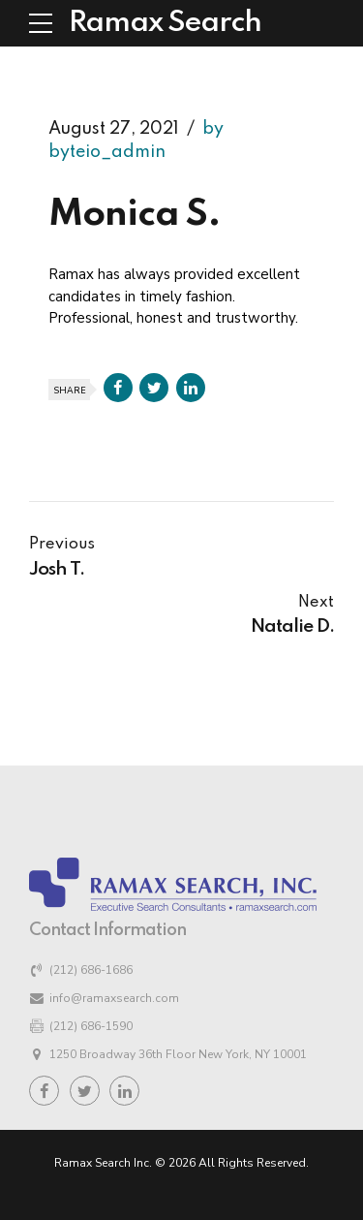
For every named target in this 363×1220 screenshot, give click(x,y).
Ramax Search (165, 23)
